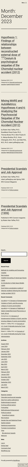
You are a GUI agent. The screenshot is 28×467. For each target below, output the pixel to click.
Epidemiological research (13, 84)
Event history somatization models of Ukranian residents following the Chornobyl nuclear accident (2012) (14, 290)
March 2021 (4, 387)
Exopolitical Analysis (8, 415)
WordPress (16, 460)
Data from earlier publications (10, 400)
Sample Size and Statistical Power (11, 420)
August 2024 (5, 344)
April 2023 (4, 367)
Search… (3, 250)
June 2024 (4, 346)
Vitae (2, 430)
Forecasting (4, 407)
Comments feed (6, 448)
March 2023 (4, 369)
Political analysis (13, 190)
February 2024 (5, 349)
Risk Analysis (5, 275)
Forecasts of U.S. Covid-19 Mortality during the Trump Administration (13, 326)
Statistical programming (8, 425)
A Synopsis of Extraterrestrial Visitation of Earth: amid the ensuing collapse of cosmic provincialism (14, 303)
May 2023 (4, 364)
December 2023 (6, 354)
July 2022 (4, 385)
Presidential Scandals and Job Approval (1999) (14, 210)
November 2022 (6, 377)
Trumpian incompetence (8, 428)
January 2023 (5, 374)
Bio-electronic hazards (8, 433)
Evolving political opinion (8, 405)
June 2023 (4, 362)
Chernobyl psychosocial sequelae (11, 397)
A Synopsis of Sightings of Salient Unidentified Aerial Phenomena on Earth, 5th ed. (13, 311)
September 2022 (6, 382)
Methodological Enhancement (14, 152)
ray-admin (4, 300)
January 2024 (5, 351)
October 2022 (5, 379)
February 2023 (5, 372)
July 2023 (4, 359)
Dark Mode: (23, 465)
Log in (3, 443)
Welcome (4, 435)
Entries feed (4, 445)
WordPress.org (5, 451)
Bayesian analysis (6, 395)
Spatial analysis (5, 423)
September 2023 (6, 356)
